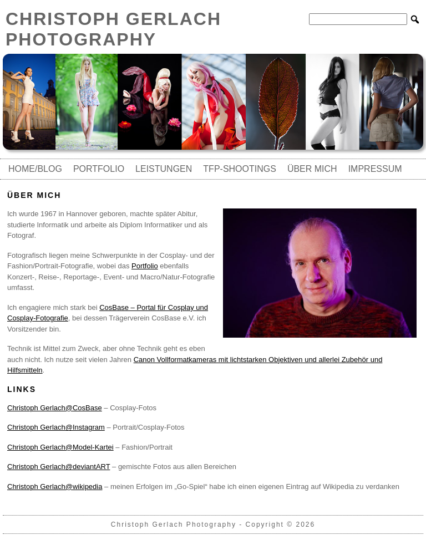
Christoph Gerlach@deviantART (58, 466)
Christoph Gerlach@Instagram (56, 427)
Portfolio (98, 169)
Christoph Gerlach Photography (113, 29)
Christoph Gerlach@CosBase (54, 408)
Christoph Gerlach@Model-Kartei (60, 447)
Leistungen (163, 169)
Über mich (312, 169)
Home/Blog (35, 169)
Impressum (375, 169)
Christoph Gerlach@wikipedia (54, 486)
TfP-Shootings (239, 169)
